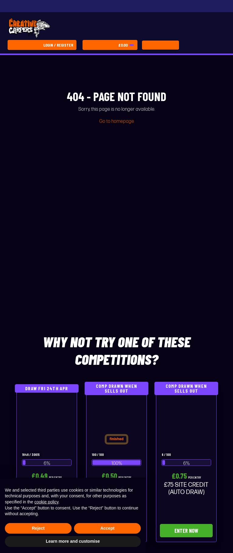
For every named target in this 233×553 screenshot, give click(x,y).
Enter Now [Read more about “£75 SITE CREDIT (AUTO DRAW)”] (186, 530)
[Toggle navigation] (160, 45)
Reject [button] (38, 528)
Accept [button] (107, 528)
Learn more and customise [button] (73, 541)
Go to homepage (116, 121)
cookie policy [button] (46, 501)
